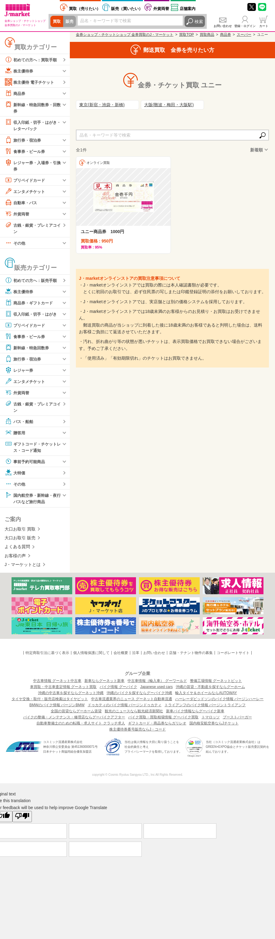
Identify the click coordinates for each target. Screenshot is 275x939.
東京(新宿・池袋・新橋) (101, 104)
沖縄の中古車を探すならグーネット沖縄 (71, 695)
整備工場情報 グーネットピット (216, 683)
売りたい (84, 8)
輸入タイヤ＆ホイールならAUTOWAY (206, 695)
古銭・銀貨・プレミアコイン (32, 228)
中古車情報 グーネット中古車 (57, 683)
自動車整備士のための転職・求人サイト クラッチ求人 (80, 725)
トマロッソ (211, 719)
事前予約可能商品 (26, 463)
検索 (199, 21)
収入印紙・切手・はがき (32, 315)
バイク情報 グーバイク (118, 689)
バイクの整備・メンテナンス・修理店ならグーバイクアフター (74, 719)
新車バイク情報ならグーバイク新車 (195, 713)
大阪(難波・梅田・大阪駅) (169, 104)
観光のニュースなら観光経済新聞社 (134, 713)
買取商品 (207, 34)
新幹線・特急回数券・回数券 (32, 107)
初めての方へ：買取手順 (32, 59)
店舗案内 (187, 8)
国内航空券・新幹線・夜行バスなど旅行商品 (32, 499)
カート (263, 26)
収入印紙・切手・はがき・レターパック (30, 125)
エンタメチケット (26, 192)
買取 (57, 21)
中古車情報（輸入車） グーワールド (157, 683)
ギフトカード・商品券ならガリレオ (157, 725)
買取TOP (186, 34)
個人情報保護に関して (91, 655)
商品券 (15, 93)
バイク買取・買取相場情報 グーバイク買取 (163, 719)
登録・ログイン (245, 26)
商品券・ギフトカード (30, 303)
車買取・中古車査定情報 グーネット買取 (63, 689)
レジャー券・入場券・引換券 (32, 165)
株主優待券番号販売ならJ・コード (137, 731)
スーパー (244, 34)
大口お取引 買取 (20, 531)
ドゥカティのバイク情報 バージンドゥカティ (124, 707)
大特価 (15, 474)
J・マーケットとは (23, 566)
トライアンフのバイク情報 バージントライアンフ (205, 707)
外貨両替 (161, 8)
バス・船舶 (20, 422)
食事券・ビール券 (26, 151)
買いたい (127, 8)
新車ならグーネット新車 (104, 683)
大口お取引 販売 (20, 539)
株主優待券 (20, 70)
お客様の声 (15, 557)
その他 (15, 244)
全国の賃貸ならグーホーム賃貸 (76, 713)
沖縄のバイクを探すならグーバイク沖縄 (139, 695)
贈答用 (15, 434)
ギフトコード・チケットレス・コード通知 (32, 448)
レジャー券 (20, 371)
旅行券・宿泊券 (24, 140)
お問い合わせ (223, 26)
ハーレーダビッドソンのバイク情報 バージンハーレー (219, 701)
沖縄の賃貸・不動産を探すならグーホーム (210, 689)
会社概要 (121, 655)
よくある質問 (17, 549)
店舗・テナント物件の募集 (191, 655)
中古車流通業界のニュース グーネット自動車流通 (131, 701)
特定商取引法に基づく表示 (47, 655)
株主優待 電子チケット (31, 82)
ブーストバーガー (237, 719)
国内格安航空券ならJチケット (214, 725)
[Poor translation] (22, 818)
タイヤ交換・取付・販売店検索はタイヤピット (50, 701)
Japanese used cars (156, 689)
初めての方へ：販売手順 (32, 281)
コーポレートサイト (233, 655)
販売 (70, 21)
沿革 (135, 655)
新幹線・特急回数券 (28, 348)
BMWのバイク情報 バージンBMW (57, 707)
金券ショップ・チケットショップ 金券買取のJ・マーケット (124, 34)
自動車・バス (22, 203)
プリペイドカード (26, 181)
